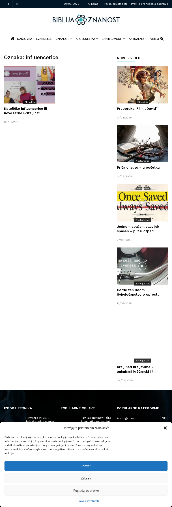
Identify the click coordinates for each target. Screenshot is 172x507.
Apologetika (87, 39)
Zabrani (86, 478)
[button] (165, 428)
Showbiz (31, 413)
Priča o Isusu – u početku (138, 167)
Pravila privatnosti (88, 501)
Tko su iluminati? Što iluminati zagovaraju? (96, 406)
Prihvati (86, 466)
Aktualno (137, 39)
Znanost (64, 39)
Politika (86, 413)
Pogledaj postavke (86, 490)
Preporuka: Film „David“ (137, 109)
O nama (93, 3)
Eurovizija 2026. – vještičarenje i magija (39, 406)
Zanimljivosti (113, 39)
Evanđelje (44, 39)
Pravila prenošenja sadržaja (149, 3)
